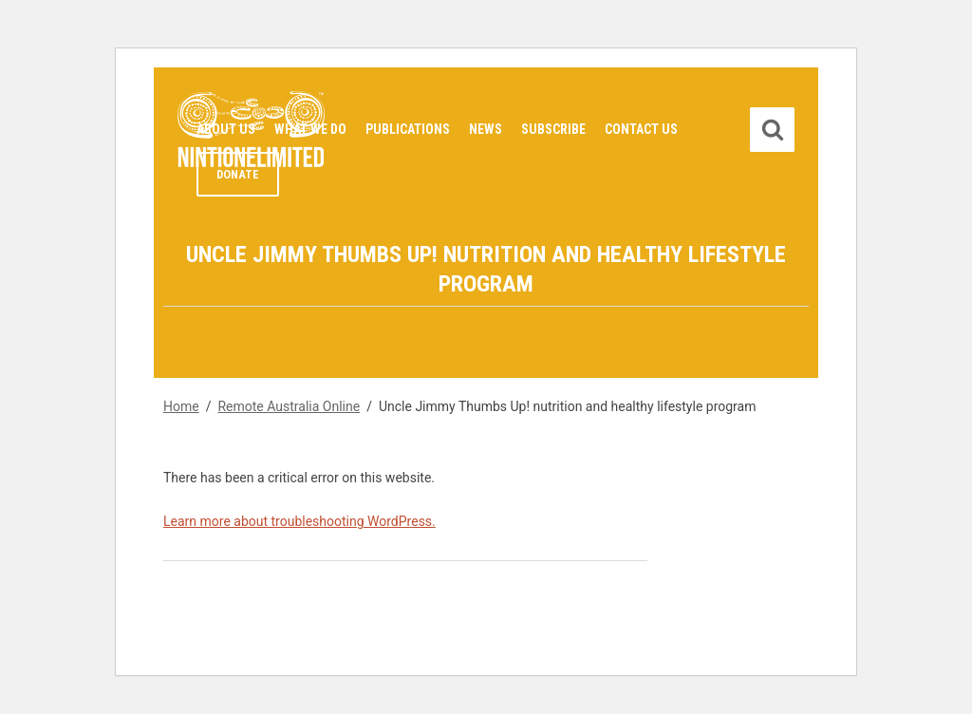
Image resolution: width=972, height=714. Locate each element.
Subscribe (553, 129)
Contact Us (641, 129)
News (485, 129)
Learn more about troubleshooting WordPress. (299, 521)
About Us (225, 129)
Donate (237, 174)
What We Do (310, 129)
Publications (407, 129)
